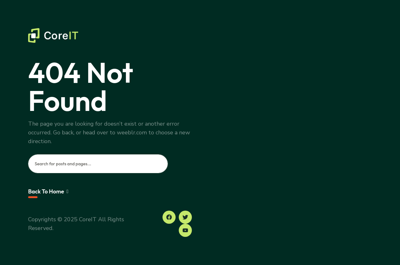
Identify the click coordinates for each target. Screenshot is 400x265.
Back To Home (48, 191)
